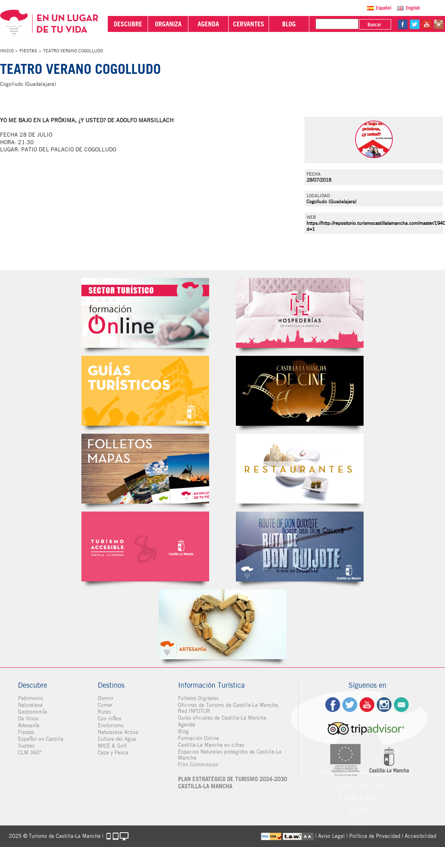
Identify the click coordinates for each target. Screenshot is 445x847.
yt (426, 24)
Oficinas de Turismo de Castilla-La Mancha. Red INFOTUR (228, 708)
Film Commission (198, 765)
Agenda (186, 725)
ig (384, 704)
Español (383, 8)
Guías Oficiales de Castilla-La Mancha (145, 391)
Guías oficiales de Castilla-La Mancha (222, 718)
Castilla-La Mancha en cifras (211, 745)
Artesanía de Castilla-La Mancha (223, 624)
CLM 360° (30, 753)
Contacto (401, 704)
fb (402, 24)
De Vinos (28, 719)
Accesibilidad (420, 836)
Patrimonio (30, 698)
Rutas (104, 712)
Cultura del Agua (117, 739)
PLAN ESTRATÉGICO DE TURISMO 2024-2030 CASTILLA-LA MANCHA (232, 783)
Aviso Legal (331, 836)
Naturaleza (30, 705)
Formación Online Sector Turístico (145, 313)
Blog (183, 731)
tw (414, 24)
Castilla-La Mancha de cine (300, 391)
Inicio (7, 51)
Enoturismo (111, 725)
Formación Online (198, 738)
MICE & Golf (112, 746)
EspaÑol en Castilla (40, 739)
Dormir (105, 698)
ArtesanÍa (29, 725)
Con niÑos (109, 719)
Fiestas (28, 51)
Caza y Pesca (113, 753)
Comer (105, 705)
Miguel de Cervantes (300, 546)
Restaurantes (300, 469)
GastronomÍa (32, 712)
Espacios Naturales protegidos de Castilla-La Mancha (229, 755)
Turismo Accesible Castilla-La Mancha (145, 546)
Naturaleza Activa (118, 732)
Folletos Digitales (145, 469)
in (438, 24)
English (413, 8)
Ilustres (26, 746)
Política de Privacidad (374, 836)
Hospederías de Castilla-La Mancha (300, 313)
